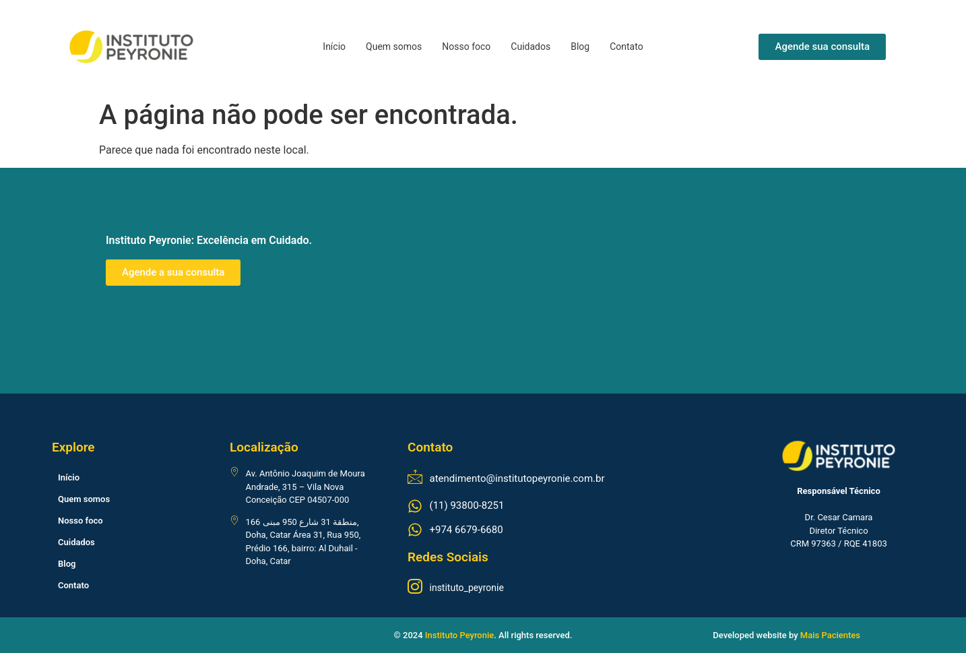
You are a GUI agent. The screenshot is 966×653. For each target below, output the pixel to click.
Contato (626, 46)
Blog (580, 46)
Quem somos (394, 46)
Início (334, 46)
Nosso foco (466, 46)
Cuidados (530, 46)
